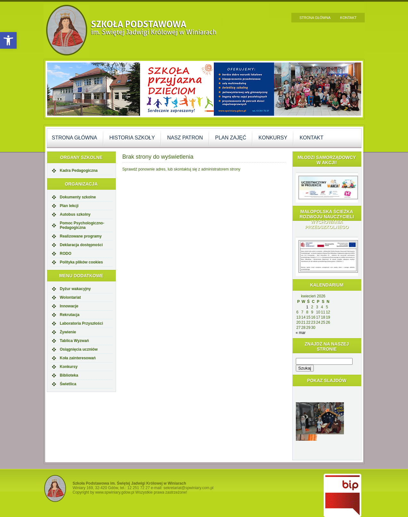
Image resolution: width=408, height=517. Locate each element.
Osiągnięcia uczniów (79, 349)
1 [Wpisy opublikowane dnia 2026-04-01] (307, 307)
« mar (301, 332)
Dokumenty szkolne (78, 197)
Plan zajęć (230, 137)
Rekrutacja (69, 315)
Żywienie (68, 332)
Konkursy (273, 137)
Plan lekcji (69, 206)
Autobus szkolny (75, 214)
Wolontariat (70, 297)
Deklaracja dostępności (81, 245)
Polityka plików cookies (81, 262)
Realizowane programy (81, 236)
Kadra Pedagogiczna (79, 170)
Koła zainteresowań (78, 358)
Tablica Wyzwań (74, 340)
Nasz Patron (185, 137)
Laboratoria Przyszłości (81, 323)
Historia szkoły (132, 137)
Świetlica (68, 384)
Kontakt (348, 18)
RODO (65, 253)
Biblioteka (69, 375)
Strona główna (314, 18)
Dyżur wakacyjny (75, 289)
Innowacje (69, 306)
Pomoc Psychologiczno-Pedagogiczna (82, 225)
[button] (8, 40)
